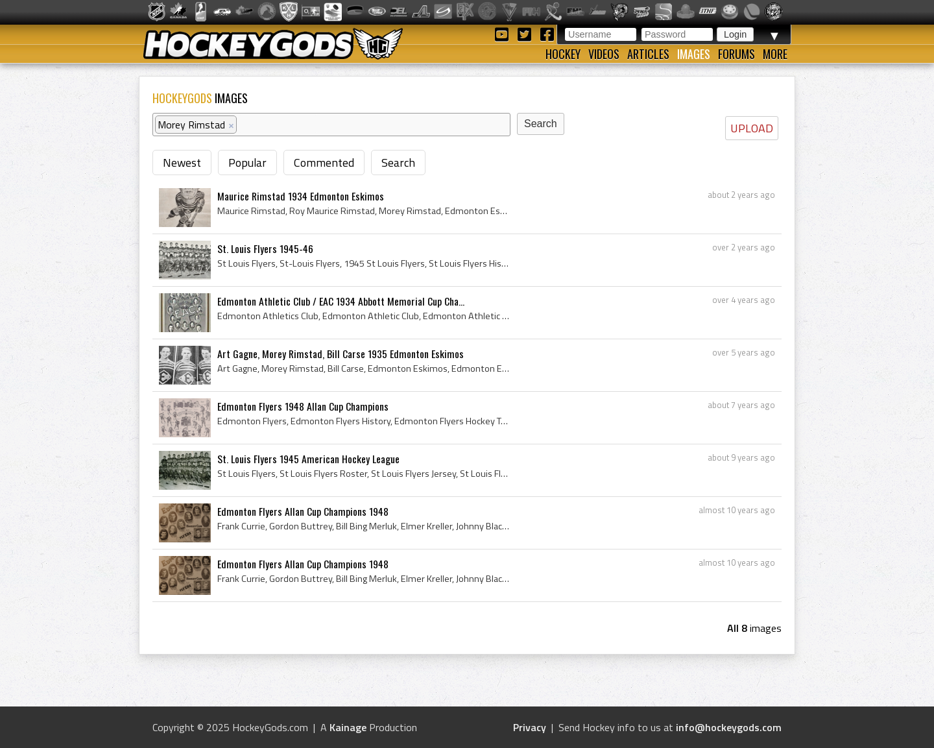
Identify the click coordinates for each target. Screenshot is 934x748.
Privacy (529, 727)
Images (693, 53)
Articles (648, 53)
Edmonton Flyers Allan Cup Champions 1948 (303, 511)
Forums (736, 53)
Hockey (563, 53)
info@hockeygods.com (729, 727)
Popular (247, 162)
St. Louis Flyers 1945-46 (265, 248)
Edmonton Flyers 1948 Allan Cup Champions (303, 406)
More (775, 53)
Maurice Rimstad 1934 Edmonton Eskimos (300, 196)
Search (398, 162)
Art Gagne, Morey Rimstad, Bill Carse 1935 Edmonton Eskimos (340, 353)
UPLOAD (751, 128)
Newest (182, 162)
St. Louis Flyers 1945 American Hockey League (308, 458)
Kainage (347, 727)
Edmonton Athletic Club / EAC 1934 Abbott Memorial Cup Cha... (340, 301)
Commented (324, 162)
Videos (603, 53)
